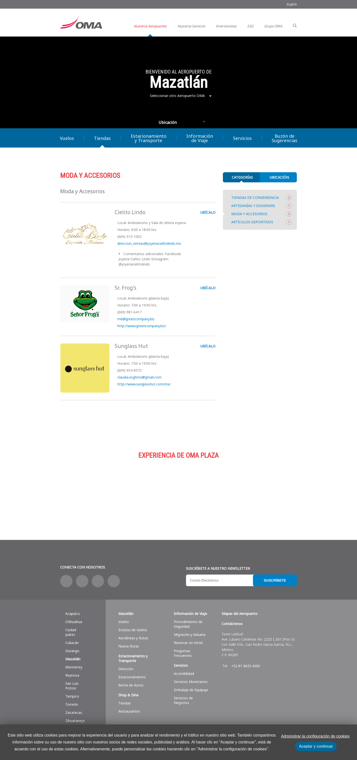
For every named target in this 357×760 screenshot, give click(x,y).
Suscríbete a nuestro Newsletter (218, 568)
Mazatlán (72, 659)
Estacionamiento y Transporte (148, 138)
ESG (250, 26)
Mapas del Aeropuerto (240, 613)
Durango (72, 650)
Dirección (125, 668)
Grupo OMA (273, 26)
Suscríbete (275, 580)
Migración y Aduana (189, 634)
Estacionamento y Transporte (133, 658)
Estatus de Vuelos (132, 629)
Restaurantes (129, 711)
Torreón (71, 704)
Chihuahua (73, 621)
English (292, 4)
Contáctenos (232, 623)
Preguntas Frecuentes (183, 653)
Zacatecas (73, 712)
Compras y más (99, 490)
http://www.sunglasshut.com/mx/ (143, 384)
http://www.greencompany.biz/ (141, 325)
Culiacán (72, 642)
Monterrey (73, 667)
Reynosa (72, 675)
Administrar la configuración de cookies (315, 736)
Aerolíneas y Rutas (133, 638)
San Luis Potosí (72, 685)
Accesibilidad (184, 673)
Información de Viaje (199, 138)
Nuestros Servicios (191, 26)
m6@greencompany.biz (135, 319)
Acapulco (72, 613)
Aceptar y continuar (316, 746)
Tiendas (102, 138)
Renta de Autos (130, 685)
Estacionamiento (178, 490)
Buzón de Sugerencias (284, 138)
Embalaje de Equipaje (191, 689)
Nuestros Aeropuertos (150, 26)
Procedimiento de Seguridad (188, 624)
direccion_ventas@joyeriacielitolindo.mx (148, 243)
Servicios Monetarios (191, 681)
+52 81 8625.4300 (245, 666)
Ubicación (168, 122)
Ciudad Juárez (70, 632)
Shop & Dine (128, 695)
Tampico (72, 696)
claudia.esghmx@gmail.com (138, 377)
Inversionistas (226, 26)
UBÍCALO (207, 212)
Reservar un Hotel (188, 642)
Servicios (242, 138)
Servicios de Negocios (183, 700)
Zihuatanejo (75, 720)
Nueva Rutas (128, 646)
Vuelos (67, 138)
